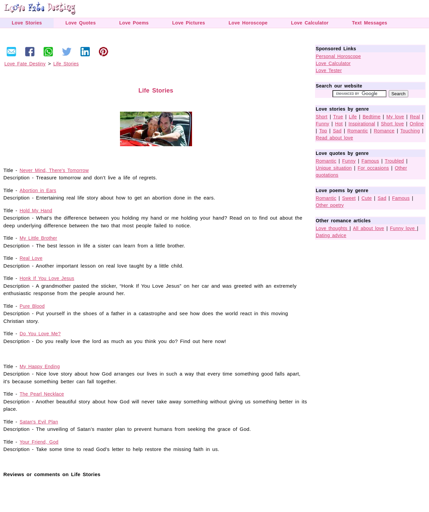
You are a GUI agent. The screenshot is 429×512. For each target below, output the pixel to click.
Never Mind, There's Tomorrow (54, 170)
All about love (368, 228)
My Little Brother (38, 238)
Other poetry (330, 205)
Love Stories (27, 22)
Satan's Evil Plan (39, 421)
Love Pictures (188, 22)
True (338, 116)
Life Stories (66, 63)
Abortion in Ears (38, 190)
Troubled (394, 161)
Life (353, 116)
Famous (370, 161)
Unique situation (334, 168)
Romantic (357, 130)
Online (417, 123)
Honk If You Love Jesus (47, 278)
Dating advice (331, 235)
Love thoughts (333, 228)
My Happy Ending (40, 366)
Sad (337, 130)
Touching (410, 130)
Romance (384, 130)
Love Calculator (309, 22)
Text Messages (369, 22)
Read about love (334, 137)
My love (395, 116)
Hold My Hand (36, 210)
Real (415, 116)
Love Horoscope (248, 22)
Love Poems (134, 22)
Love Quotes (80, 22)
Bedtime (371, 116)
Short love (392, 123)
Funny (322, 123)
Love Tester (329, 70)
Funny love (403, 228)
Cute (367, 198)
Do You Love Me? (40, 333)
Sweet (349, 198)
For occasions (373, 168)
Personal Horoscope (338, 56)
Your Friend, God (39, 442)
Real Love (31, 258)
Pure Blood (32, 306)
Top (323, 130)
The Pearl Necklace (42, 394)
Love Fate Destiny (25, 63)
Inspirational (362, 123)
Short (321, 116)
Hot (339, 123)
